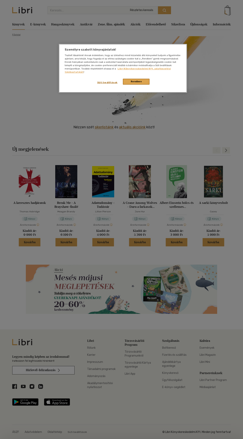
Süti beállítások (107, 82)
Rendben (136, 81)
